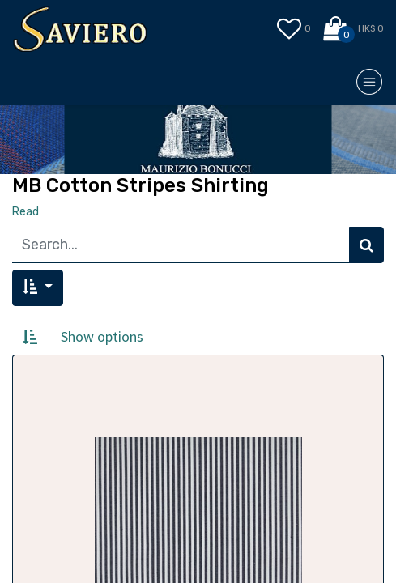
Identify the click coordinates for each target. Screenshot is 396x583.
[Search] (366, 245)
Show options (102, 336)
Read (25, 212)
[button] (37, 288)
